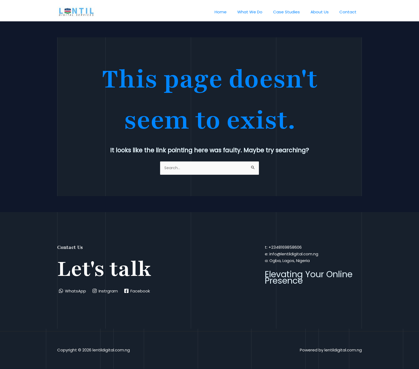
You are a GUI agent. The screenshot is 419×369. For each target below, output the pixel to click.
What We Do (259, 12)
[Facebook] (137, 291)
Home (233, 12)
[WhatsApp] (72, 291)
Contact (349, 12)
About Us (324, 12)
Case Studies (293, 12)
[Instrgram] (105, 291)
